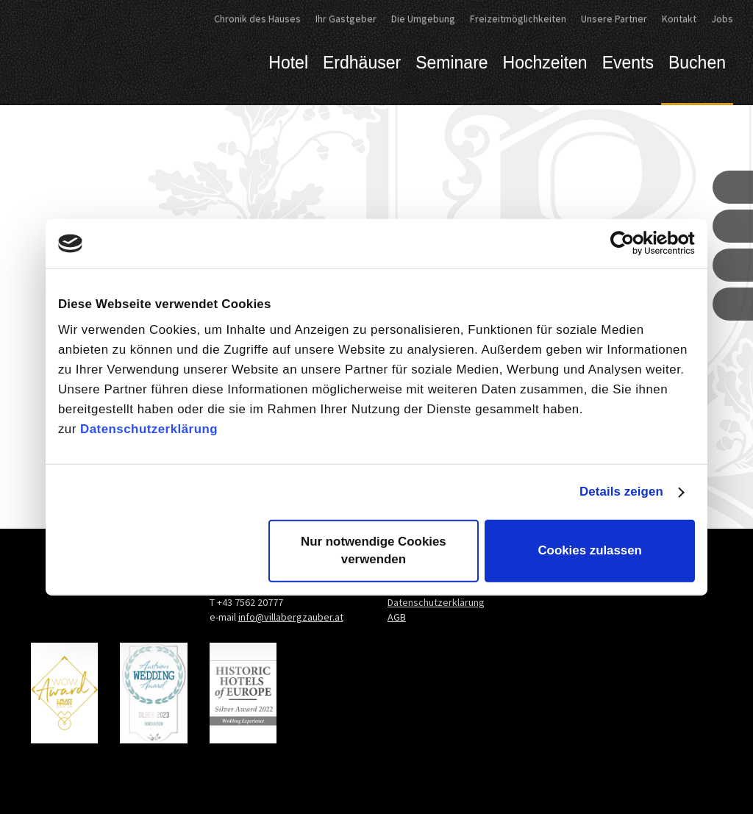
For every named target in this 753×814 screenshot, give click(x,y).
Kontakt (679, 18)
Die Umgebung (423, 18)
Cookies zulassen (590, 550)
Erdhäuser (362, 62)
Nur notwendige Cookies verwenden (373, 550)
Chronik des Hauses (257, 18)
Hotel (288, 62)
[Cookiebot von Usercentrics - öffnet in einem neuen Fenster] (630, 243)
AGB (397, 617)
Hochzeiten (545, 62)
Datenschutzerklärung (149, 429)
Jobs (722, 18)
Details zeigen (621, 492)
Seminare (451, 62)
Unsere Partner (614, 18)
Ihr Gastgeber (345, 18)
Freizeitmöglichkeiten (518, 18)
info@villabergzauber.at (290, 617)
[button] (733, 187)
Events (628, 62)
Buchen (697, 62)
